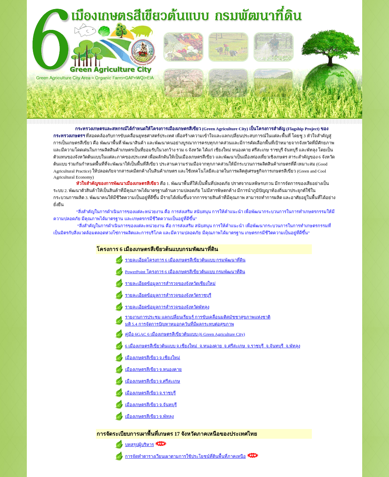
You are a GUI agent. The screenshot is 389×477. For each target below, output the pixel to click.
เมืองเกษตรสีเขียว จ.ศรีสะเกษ (152, 381)
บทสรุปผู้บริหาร (139, 444)
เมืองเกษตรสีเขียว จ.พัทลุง (149, 416)
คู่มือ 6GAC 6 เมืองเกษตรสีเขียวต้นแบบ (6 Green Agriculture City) (185, 334)
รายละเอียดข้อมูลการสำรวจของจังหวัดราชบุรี (168, 295)
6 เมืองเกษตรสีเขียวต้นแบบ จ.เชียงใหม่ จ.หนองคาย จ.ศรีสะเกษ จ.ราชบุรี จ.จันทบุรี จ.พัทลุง (212, 345)
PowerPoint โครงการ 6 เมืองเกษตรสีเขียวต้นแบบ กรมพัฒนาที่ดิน (185, 271)
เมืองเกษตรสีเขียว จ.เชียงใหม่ (152, 357)
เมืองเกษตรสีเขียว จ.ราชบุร (150, 392)
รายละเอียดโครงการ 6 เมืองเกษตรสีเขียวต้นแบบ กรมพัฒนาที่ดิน (185, 260)
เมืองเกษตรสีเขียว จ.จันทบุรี (151, 404)
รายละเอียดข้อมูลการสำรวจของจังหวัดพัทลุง (167, 306)
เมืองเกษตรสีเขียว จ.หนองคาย (153, 369)
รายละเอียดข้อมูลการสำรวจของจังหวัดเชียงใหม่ (170, 283)
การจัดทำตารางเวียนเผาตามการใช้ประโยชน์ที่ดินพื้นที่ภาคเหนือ (185, 456)
